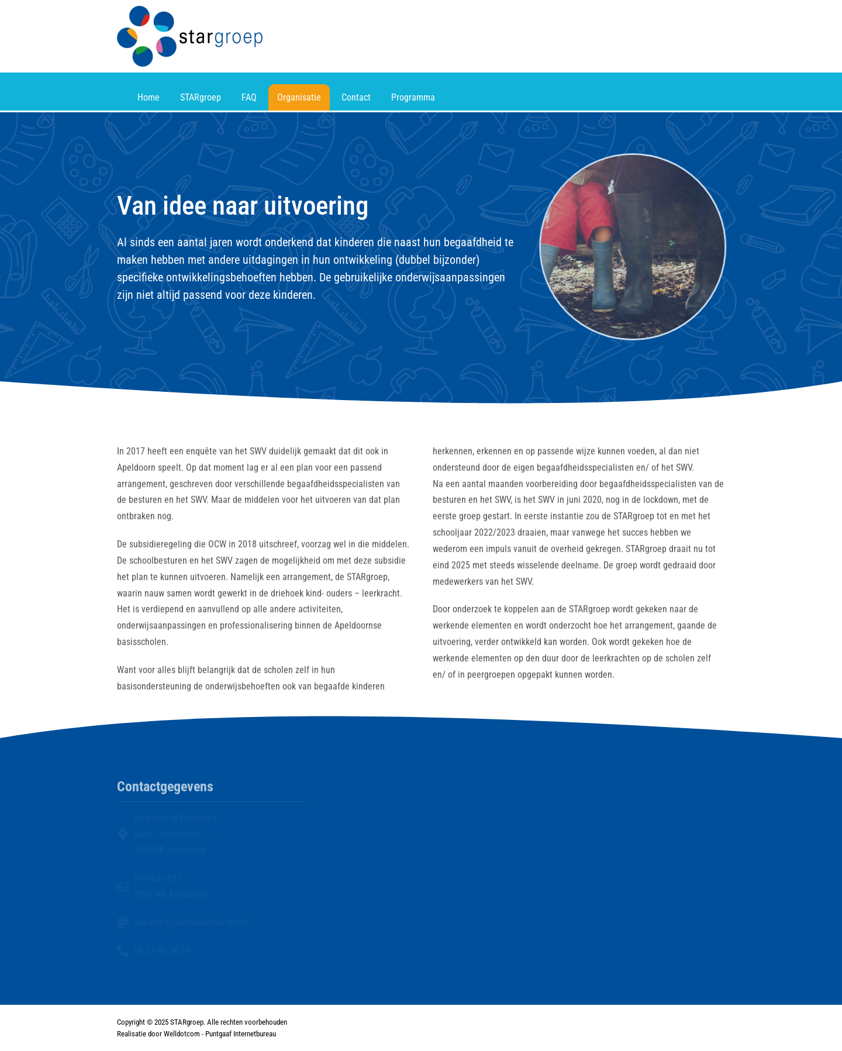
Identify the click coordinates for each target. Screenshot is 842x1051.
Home (148, 97)
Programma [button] (413, 97)
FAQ (249, 97)
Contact (356, 97)
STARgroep (200, 97)
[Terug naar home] (190, 36)
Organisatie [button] (299, 97)
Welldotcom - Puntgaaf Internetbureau (220, 1033)
